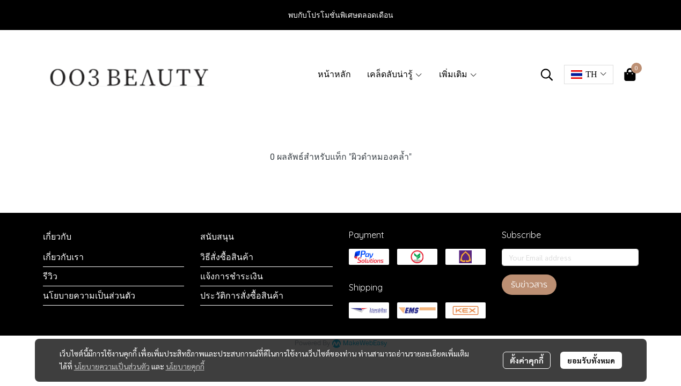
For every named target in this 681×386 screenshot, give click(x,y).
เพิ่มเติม (458, 74)
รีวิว (50, 276)
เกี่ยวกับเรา (63, 256)
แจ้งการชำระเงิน (231, 276)
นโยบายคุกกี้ (185, 366)
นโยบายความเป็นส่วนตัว (112, 366)
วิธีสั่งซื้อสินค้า (226, 256)
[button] (547, 74)
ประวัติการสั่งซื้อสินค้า (241, 295)
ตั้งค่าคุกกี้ (527, 360)
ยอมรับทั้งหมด (591, 360)
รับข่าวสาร (529, 284)
